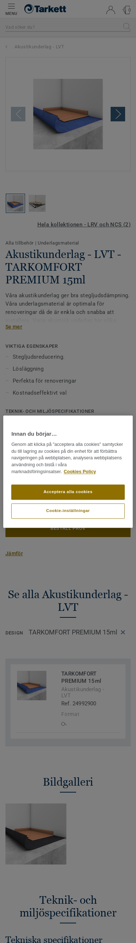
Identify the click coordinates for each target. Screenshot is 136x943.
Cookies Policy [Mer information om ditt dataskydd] (80, 471)
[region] (67, 471)
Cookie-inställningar (68, 510)
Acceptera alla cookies (68, 491)
